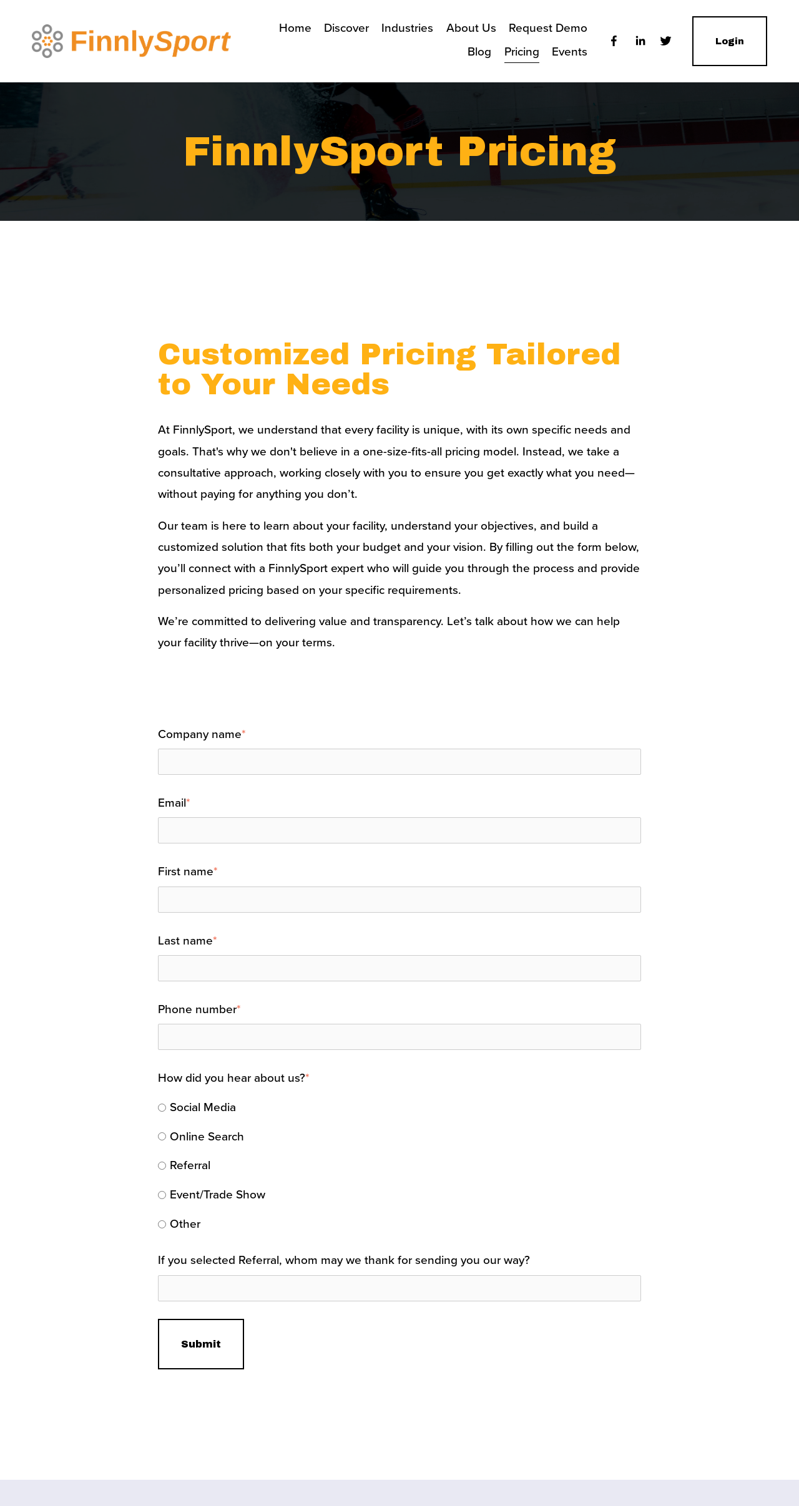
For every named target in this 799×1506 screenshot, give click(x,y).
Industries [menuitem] (407, 28)
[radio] (399, 1108)
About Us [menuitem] (471, 28)
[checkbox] (399, 1166)
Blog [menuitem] (479, 51)
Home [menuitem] (295, 28)
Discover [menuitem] (346, 28)
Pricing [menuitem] (521, 51)
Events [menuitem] (569, 51)
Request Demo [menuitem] (548, 28)
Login (729, 41)
